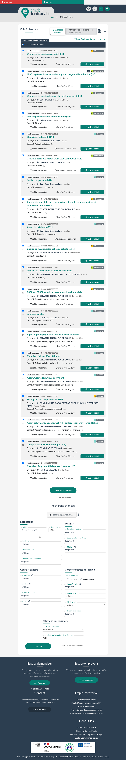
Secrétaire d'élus (35, 313)
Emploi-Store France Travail (86, 738)
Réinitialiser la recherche (74, 645)
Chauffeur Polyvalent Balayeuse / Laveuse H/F (51, 466)
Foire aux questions (86, 706)
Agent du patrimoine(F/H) (40, 227)
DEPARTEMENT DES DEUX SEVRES (54, 426)
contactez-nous (39, 709)
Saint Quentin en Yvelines (50, 184)
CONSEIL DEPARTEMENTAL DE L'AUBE (56, 209)
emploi (48, 2)
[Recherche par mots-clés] (64, 514)
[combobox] (33, 530)
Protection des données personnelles (86, 710)
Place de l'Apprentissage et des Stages (86, 734)
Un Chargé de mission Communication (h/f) (49, 116)
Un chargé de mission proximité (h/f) (45, 53)
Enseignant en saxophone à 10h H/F (45, 399)
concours (7, 2)
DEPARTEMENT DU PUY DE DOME (54, 296)
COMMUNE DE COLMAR (49, 448)
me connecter (86, 680)
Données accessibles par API (85, 757)
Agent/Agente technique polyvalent (45, 377)
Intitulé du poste (35, 44)
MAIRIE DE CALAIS (47, 317)
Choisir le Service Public (86, 731)
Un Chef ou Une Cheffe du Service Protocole (49, 270)
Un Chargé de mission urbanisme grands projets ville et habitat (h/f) (61, 74)
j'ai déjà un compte (39, 689)
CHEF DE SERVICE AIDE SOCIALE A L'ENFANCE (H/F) (54, 158)
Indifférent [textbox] (70, 596)
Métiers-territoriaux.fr (86, 727)
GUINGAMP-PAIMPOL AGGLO (52, 252)
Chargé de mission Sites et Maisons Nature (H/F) (51, 248)
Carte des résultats (58, 31)
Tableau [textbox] (46, 638)
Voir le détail (92, 64)
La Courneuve (44, 57)
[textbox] (33, 530)
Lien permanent (63, 497)
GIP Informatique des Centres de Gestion (57, 757)
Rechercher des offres (86, 699)
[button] (78, 514)
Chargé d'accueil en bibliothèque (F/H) (46, 444)
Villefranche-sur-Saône (48, 140)
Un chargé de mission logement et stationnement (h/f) (54, 96)
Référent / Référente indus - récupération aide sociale (54, 292)
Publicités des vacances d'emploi (85, 703)
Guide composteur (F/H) (39, 180)
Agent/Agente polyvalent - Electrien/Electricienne (53, 334)
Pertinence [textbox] (48, 629)
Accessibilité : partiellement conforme (86, 713)
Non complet (88, 579)
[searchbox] (40, 544)
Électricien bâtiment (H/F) (40, 136)
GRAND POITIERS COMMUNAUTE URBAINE (58, 274)
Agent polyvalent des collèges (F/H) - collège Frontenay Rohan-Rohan (62, 422)
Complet (73, 579)
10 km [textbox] (52, 530)
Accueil (54, 17)
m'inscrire (39, 683)
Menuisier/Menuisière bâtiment (43, 356)
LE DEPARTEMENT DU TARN (51, 162)
